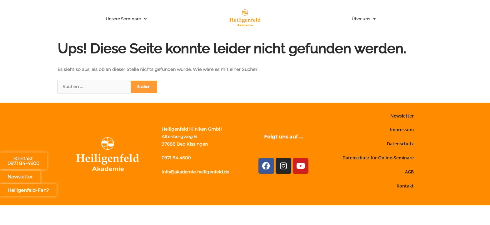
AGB (409, 172)
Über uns (364, 19)
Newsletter (402, 116)
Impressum (402, 129)
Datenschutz (400, 144)
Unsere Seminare (126, 19)
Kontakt (405, 186)
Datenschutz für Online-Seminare (378, 158)
